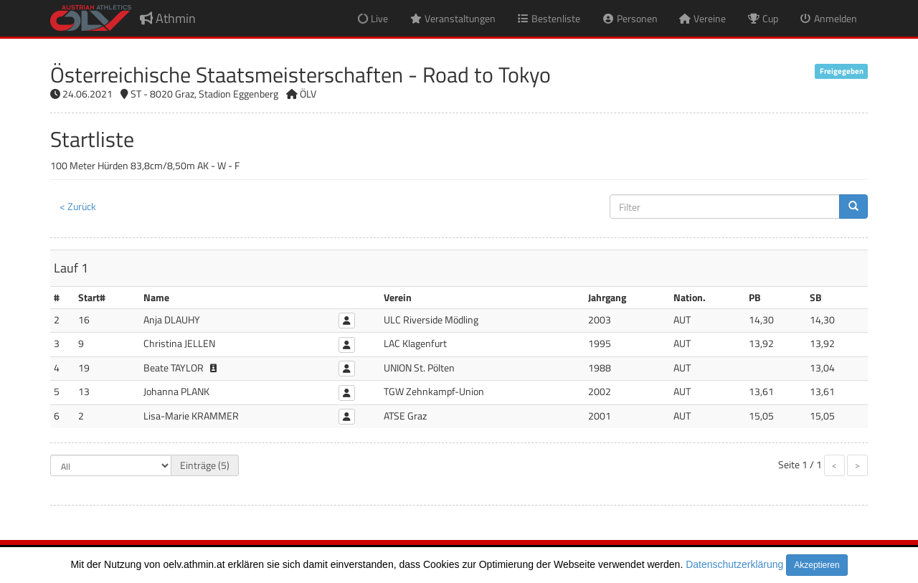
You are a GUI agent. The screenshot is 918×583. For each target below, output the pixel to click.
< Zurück (78, 206)
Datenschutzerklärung (734, 564)
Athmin (168, 18)
